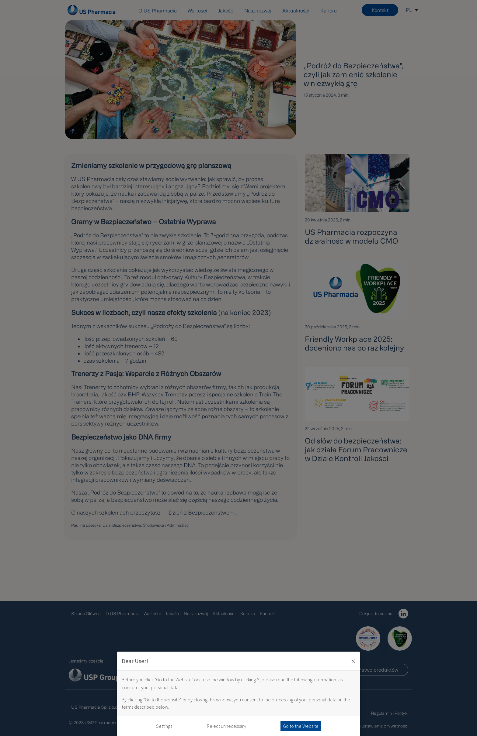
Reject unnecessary (226, 726)
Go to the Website (301, 726)
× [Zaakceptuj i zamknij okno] (353, 661)
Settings (164, 726)
